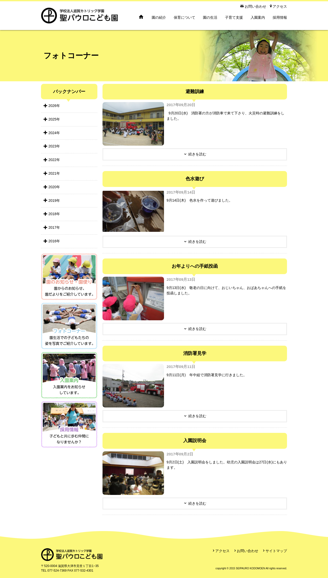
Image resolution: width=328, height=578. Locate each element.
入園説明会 (194, 440)
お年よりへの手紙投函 (195, 266)
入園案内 (258, 17)
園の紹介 (159, 17)
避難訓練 (195, 91)
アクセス (222, 551)
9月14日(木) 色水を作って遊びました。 (199, 200)
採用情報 (280, 17)
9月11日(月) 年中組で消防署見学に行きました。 (207, 375)
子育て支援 (234, 17)
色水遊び (195, 178)
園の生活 (210, 17)
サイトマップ (276, 551)
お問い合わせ (247, 551)
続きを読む (197, 154)
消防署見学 (194, 353)
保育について (184, 17)
